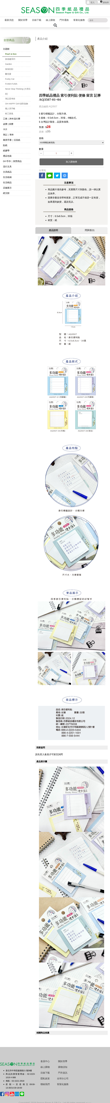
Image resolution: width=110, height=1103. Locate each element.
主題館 (6, 46)
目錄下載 (36, 18)
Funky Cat (9, 77)
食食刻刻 (9, 67)
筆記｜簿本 (8, 132)
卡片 (5, 127)
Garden (8, 62)
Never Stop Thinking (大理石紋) (18, 89)
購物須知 (62, 1065)
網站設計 (88, 1101)
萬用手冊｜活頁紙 (11, 137)
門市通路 (64, 18)
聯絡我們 (45, 1082)
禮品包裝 (7, 153)
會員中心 (45, 1059)
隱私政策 (45, 1076)
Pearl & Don (10, 52)
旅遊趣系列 (10, 57)
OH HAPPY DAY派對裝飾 (16, 101)
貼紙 (5, 143)
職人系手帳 (10, 106)
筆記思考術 (10, 96)
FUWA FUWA (11, 81)
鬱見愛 (8, 72)
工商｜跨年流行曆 (11, 116)
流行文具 (7, 164)
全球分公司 (62, 1076)
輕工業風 (9, 111)
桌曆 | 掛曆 (8, 121)
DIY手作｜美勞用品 (12, 159)
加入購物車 (71, 159)
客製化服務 (79, 18)
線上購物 (50, 18)
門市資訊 (62, 1070)
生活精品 (7, 180)
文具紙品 (7, 169)
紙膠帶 (6, 148)
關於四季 (23, 18)
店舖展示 (7, 185)
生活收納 (7, 175)
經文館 (6, 191)
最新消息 (9, 18)
